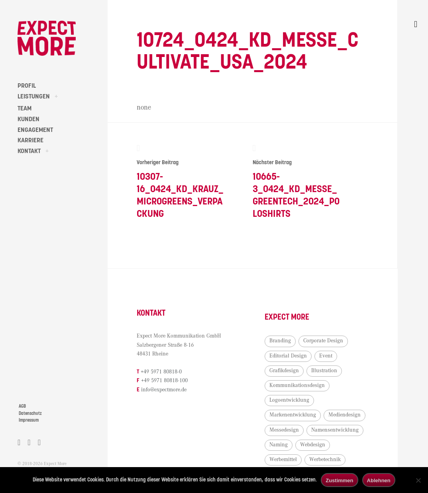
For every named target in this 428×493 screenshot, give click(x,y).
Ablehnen (379, 480)
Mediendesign (344, 415)
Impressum (29, 420)
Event (325, 356)
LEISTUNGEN (34, 96)
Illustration (324, 370)
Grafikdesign (284, 370)
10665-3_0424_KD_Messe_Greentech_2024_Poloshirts (296, 181)
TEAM (24, 108)
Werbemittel (283, 459)
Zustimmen (339, 480)
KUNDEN (28, 119)
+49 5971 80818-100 (164, 380)
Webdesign (312, 445)
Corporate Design (323, 341)
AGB (22, 406)
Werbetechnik (325, 459)
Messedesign (284, 430)
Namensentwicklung (335, 430)
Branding (280, 341)
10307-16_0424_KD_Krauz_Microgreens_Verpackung (180, 181)
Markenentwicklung (292, 415)
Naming (278, 445)
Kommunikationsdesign (297, 385)
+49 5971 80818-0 (161, 372)
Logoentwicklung (289, 400)
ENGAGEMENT (35, 130)
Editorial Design (288, 356)
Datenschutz (30, 413)
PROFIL (27, 85)
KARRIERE (30, 140)
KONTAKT (29, 151)
